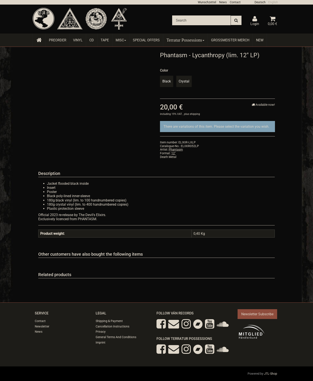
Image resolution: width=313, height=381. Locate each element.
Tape (105, 40)
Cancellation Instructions (112, 326)
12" (173, 153)
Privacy (101, 331)
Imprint (100, 342)
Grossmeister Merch (230, 40)
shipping (195, 114)
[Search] (201, 20)
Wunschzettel (207, 2)
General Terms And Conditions (116, 337)
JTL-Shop (270, 373)
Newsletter (42, 326)
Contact (235, 2)
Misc (121, 40)
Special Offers (146, 40)
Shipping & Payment (109, 321)
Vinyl (78, 40)
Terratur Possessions (185, 40)
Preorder (57, 40)
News (223, 2)
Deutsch (260, 2)
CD (91, 40)
